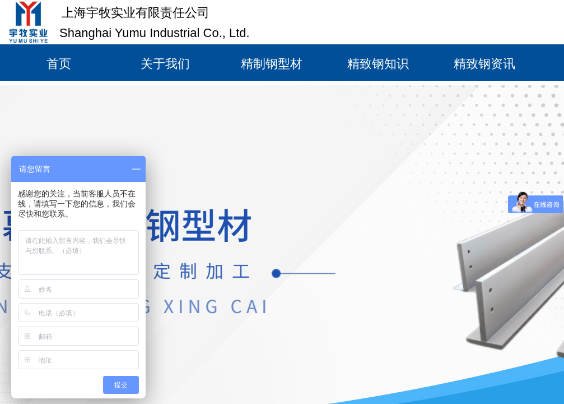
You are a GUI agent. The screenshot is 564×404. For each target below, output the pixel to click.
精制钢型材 (271, 64)
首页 (58, 64)
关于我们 (165, 64)
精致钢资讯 (484, 64)
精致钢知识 (378, 64)
